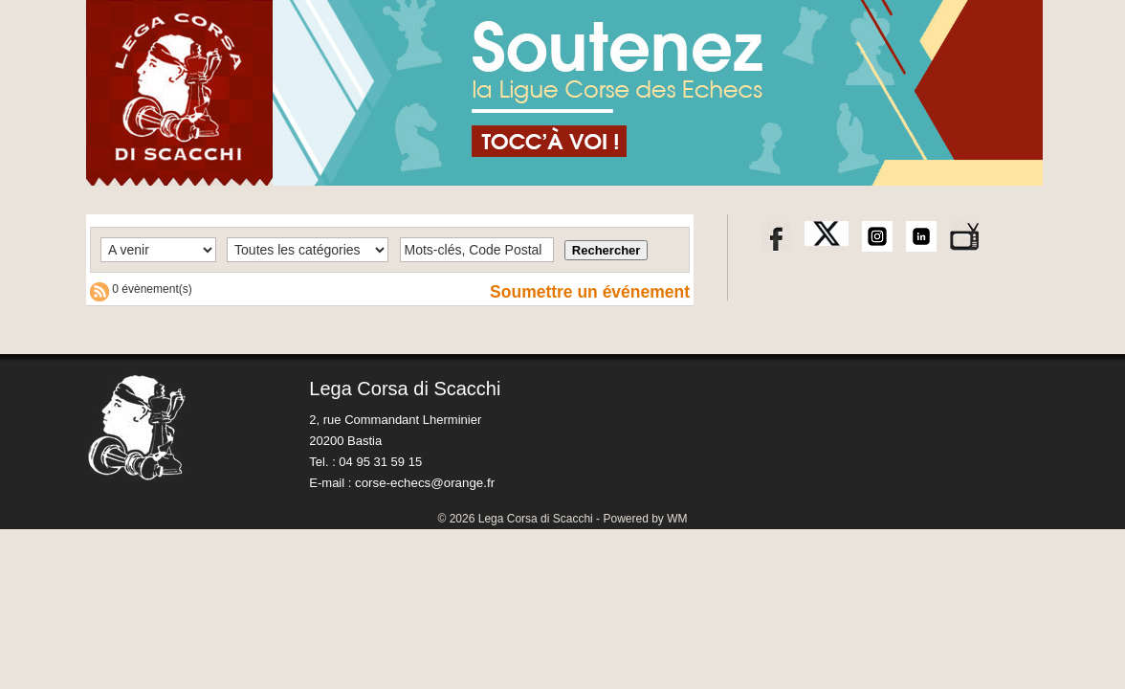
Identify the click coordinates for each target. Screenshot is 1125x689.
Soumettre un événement (587, 291)
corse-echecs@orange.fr (423, 483)
